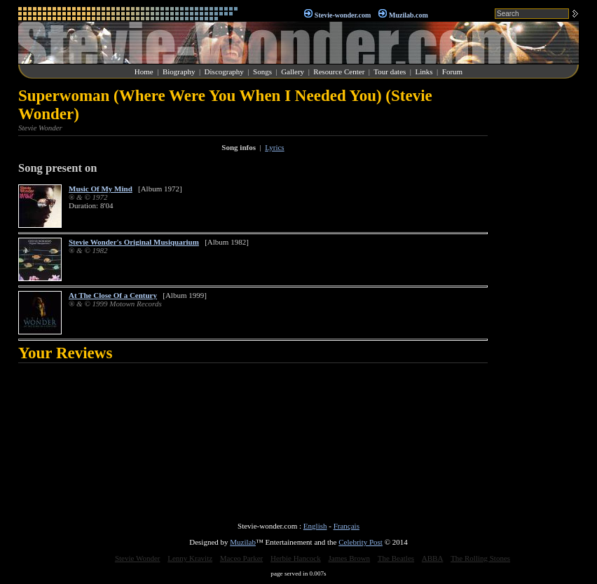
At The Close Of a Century (113, 295)
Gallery (292, 71)
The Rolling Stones (480, 558)
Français (346, 526)
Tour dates (389, 71)
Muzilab (243, 542)
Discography (224, 71)
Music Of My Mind (100, 188)
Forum (452, 71)
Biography (179, 71)
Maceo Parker (241, 558)
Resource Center (338, 71)
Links (424, 71)
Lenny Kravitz (189, 558)
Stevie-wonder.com (343, 15)
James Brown (350, 558)
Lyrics (274, 147)
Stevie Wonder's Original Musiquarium (134, 242)
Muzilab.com (408, 15)
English (315, 526)
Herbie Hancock (295, 558)
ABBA (433, 558)
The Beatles (396, 558)
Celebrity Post (360, 542)
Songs (262, 71)
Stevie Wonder (137, 558)
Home (144, 71)
